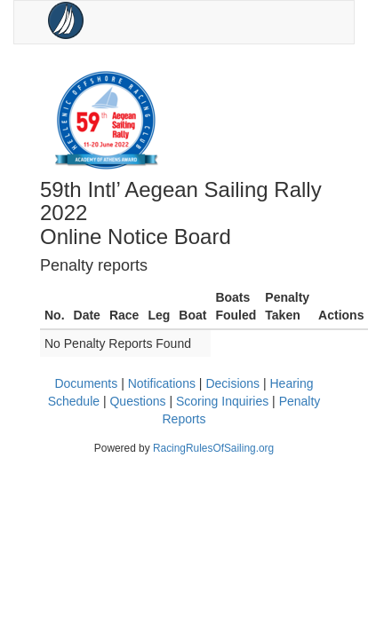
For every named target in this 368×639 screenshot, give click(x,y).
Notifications (162, 383)
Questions (137, 401)
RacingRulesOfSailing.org (213, 448)
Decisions (232, 383)
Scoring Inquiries (222, 401)
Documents (85, 383)
